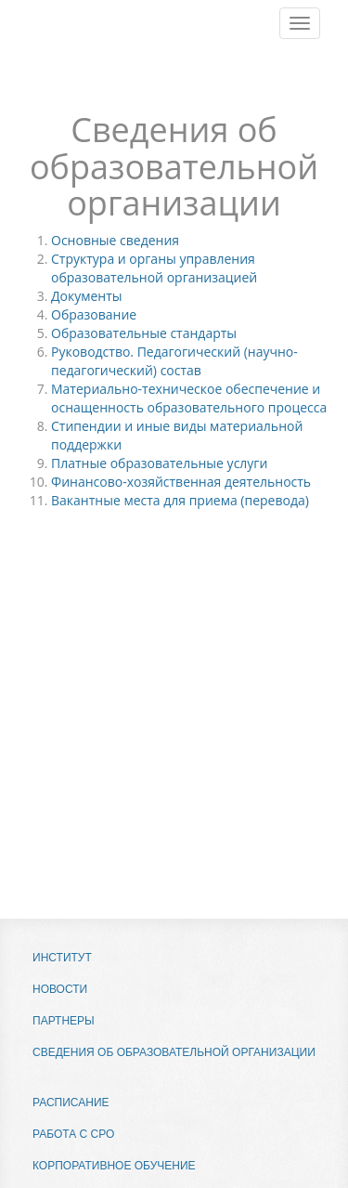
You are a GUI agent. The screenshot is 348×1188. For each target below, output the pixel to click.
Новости (59, 989)
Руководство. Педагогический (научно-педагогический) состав (174, 361)
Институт (62, 957)
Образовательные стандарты (144, 333)
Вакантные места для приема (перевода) (180, 500)
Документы (86, 296)
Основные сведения (115, 240)
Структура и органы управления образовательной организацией (154, 268)
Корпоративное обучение (114, 1165)
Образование (93, 314)
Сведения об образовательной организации (174, 1052)
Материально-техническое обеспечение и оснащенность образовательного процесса (189, 398)
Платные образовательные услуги (159, 463)
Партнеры (63, 1020)
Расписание (71, 1102)
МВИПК (60, 46)
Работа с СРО (73, 1134)
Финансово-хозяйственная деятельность (181, 481)
